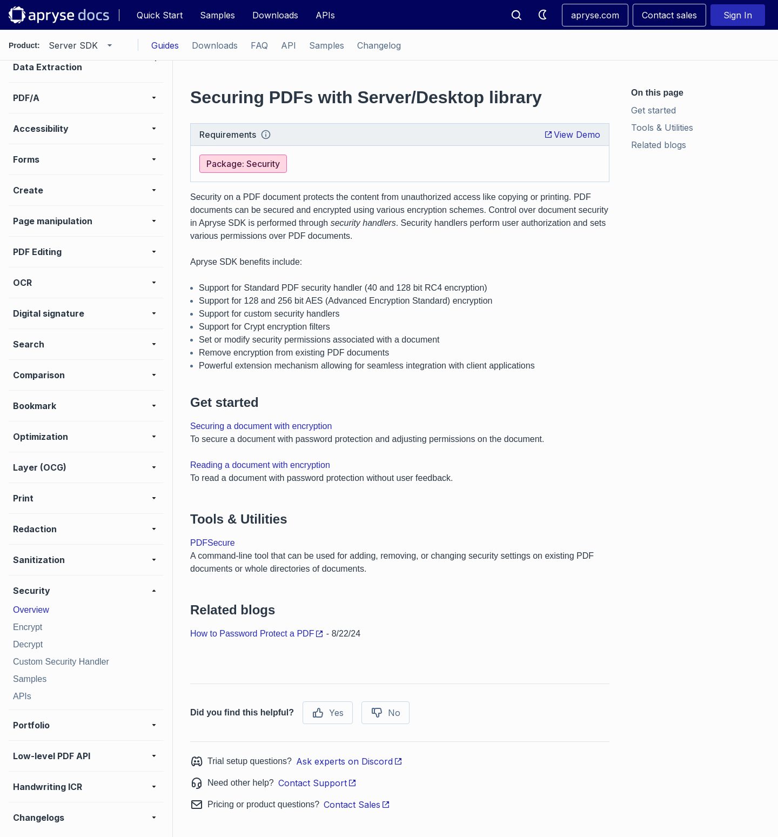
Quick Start (160, 15)
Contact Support (317, 783)
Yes (328, 712)
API (288, 45)
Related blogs (658, 144)
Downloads (275, 15)
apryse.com (595, 15)
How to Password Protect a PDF (257, 633)
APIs (325, 15)
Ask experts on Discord (349, 761)
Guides (165, 45)
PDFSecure (212, 542)
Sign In (737, 15)
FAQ (259, 45)
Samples (217, 15)
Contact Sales (357, 804)
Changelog (379, 45)
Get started (653, 110)
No (385, 712)
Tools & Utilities (662, 127)
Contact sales (669, 15)
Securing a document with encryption (261, 426)
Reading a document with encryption (260, 465)
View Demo (572, 134)
